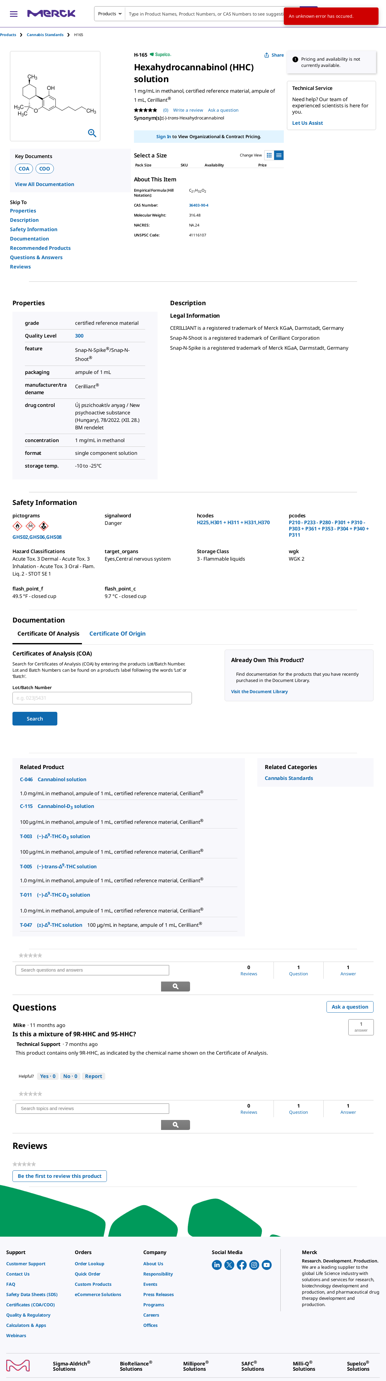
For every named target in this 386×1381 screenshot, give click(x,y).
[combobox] (206, 13)
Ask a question (350, 990)
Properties (23, 210)
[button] (361, 1011)
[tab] (13, 34)
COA (24, 168)
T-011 (26, 894)
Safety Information (33, 229)
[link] (30, 955)
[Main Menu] (13, 13)
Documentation (29, 238)
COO (44, 168)
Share (274, 55)
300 (79, 335)
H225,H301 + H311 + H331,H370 (233, 522)
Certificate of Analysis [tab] (48, 633)
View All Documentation (44, 184)
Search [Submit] (35, 718)
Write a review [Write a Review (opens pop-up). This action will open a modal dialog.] (188, 110)
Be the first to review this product (62, 1145)
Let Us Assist (307, 123)
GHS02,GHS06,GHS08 (37, 537)
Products (8, 34)
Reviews (20, 266)
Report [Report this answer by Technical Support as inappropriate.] (93, 1060)
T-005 (26, 866)
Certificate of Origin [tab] (117, 633)
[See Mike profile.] (19, 1009)
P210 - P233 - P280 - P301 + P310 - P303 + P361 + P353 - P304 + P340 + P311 (329, 528)
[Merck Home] (51, 13)
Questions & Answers (36, 257)
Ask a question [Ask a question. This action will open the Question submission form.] (223, 110)
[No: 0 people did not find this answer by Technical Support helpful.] (70, 1060)
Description (24, 220)
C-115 (26, 806)
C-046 (26, 779)
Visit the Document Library (259, 691)
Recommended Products (40, 248)
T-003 (26, 836)
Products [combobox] (107, 13)
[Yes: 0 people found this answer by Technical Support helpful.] (48, 1060)
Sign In (163, 136)
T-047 (26, 924)
